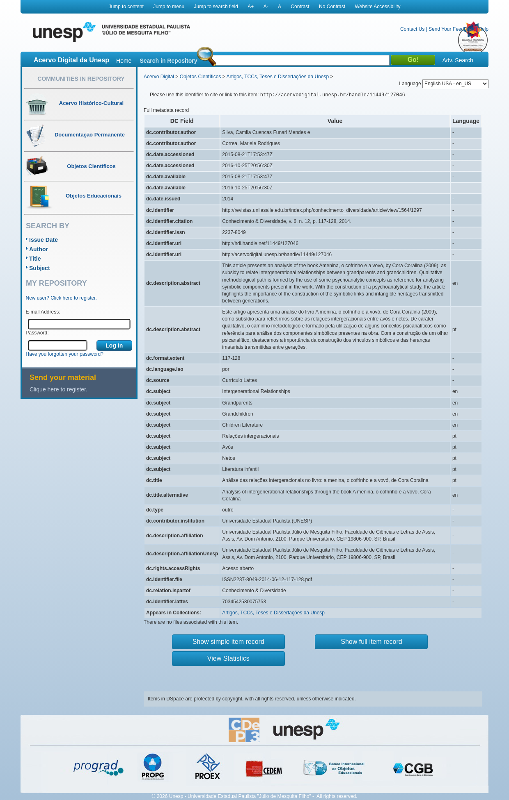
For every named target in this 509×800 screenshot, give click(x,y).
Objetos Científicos (200, 77)
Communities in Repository (80, 78)
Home (123, 60)
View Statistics (228, 658)
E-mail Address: (43, 312)
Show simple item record (228, 641)
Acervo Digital (159, 77)
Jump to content (125, 6)
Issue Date (43, 239)
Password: (37, 333)
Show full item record (371, 641)
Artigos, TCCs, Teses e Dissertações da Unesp (277, 77)
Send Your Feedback (451, 29)
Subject (39, 268)
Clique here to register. (58, 389)
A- (266, 6)
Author (38, 249)
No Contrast (332, 6)
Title (35, 258)
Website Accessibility (377, 6)
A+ (251, 6)
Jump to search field (216, 6)
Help (483, 29)
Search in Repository (168, 60)
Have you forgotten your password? (64, 354)
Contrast (300, 6)
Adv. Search (457, 60)
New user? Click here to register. (61, 298)
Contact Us (412, 29)
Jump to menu (168, 6)
